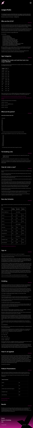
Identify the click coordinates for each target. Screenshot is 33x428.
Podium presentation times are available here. (8, 246)
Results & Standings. (6, 420)
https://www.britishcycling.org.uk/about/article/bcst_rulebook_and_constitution (13, 96)
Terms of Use (24, 424)
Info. (2, 422)
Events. (3, 418)
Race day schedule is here (5, 398)
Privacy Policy (29, 424)
